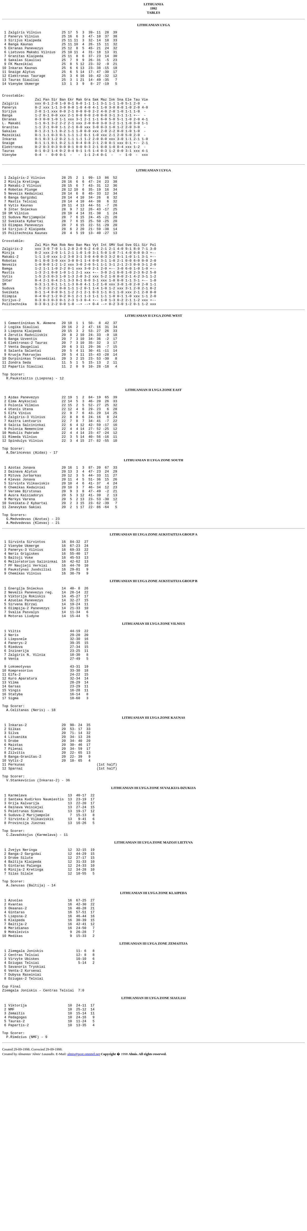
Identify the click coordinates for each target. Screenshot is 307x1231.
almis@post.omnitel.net (83, 1225)
